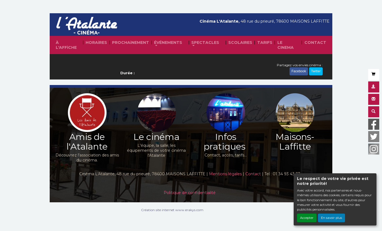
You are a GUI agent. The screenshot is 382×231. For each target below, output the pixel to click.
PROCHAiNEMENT (130, 42)
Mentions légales (225, 173)
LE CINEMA (285, 45)
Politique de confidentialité (190, 192)
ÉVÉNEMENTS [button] (168, 42)
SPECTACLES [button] (205, 42)
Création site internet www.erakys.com (172, 210)
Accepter (307, 218)
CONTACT (315, 42)
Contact (253, 173)
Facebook (298, 71)
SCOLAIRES (240, 42)
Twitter (316, 71)
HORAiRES (96, 42)
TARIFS (264, 42)
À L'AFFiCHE (66, 45)
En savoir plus (331, 218)
